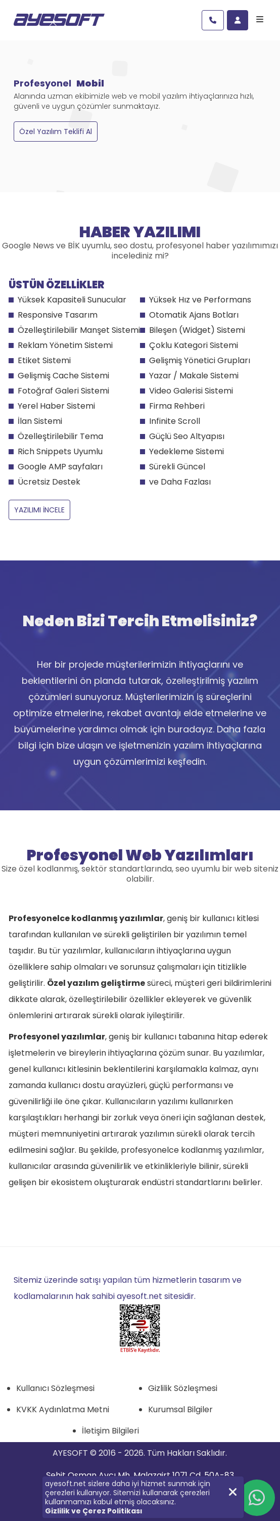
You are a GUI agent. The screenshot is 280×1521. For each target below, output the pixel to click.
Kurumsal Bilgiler (180, 1409)
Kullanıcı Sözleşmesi (55, 1388)
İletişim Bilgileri (110, 1431)
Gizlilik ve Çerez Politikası (94, 1511)
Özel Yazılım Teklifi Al (55, 131)
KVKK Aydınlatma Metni (62, 1409)
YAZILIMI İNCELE (39, 510)
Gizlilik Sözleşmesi (182, 1388)
